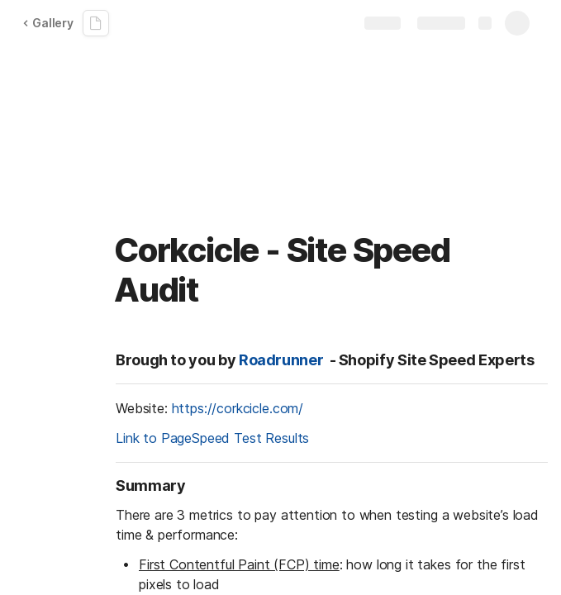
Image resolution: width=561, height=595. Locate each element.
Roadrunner (281, 360)
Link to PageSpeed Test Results (212, 438)
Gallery (48, 23)
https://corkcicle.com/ (237, 408)
